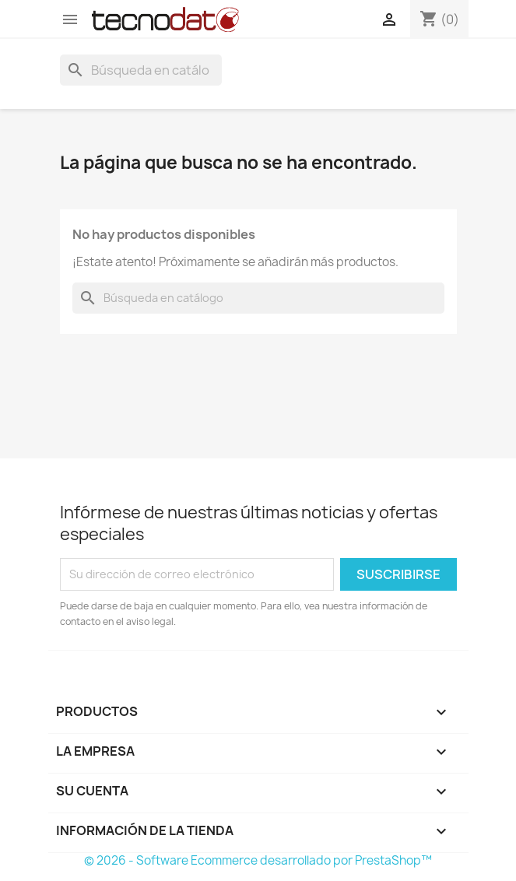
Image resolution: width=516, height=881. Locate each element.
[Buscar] (141, 70)
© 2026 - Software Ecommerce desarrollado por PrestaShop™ (258, 860)
